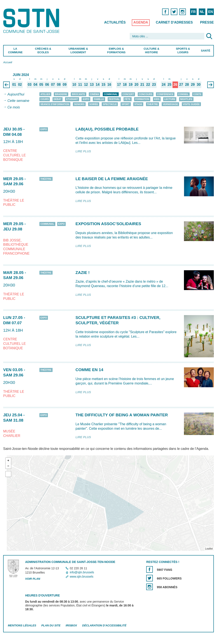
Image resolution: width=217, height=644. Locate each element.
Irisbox (71, 625)
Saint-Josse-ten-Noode (32, 20)
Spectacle (110, 104)
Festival (114, 99)
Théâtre (152, 104)
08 (59, 84)
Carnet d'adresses (174, 22)
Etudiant (72, 99)
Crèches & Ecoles (43, 50)
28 (187, 84)
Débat (57, 99)
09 (65, 84)
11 (80, 84)
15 (103, 84)
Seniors (79, 104)
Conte (197, 94)
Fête (128, 99)
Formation (142, 99)
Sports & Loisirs (183, 50)
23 (154, 84)
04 (35, 84)
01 (14, 84)
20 (136, 84)
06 (47, 84)
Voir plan (32, 578)
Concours (145, 94)
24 (164, 84)
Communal (111, 94)
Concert (128, 94)
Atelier (45, 94)
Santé (205, 50)
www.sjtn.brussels (81, 576)
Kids (157, 99)
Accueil (7, 62)
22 (148, 84)
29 (193, 84)
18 (125, 84)
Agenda (140, 22)
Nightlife (186, 99)
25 (169, 84)
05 (41, 84)
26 (175, 84)
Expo (86, 99)
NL (202, 12)
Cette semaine (18, 101)
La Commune (15, 50)
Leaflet (209, 548)
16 (109, 84)
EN (210, 12)
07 (53, 84)
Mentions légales (22, 625)
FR (193, 12)
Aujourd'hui (15, 94)
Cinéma (94, 94)
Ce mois (13, 107)
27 (181, 84)
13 (92, 84)
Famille (99, 99)
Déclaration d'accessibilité (104, 625)
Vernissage (170, 104)
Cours (44, 99)
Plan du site (50, 625)
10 (74, 84)
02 (20, 84)
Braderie (61, 94)
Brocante (78, 94)
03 (30, 84)
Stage (138, 104)
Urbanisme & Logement (78, 50)
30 (198, 84)
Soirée (93, 104)
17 (119, 84)
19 (130, 84)
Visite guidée (191, 104)
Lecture (169, 99)
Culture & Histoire (151, 50)
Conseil (183, 94)
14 (98, 84)
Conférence (165, 94)
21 (142, 84)
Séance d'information (54, 104)
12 (86, 84)
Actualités (115, 22)
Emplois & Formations (116, 50)
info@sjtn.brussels (82, 572)
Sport (126, 104)
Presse (207, 22)
